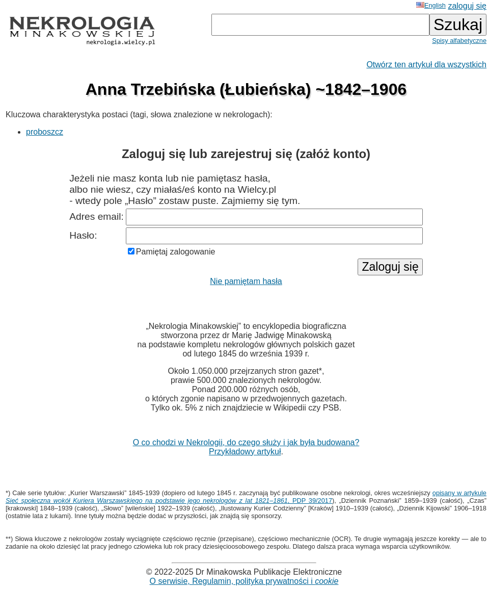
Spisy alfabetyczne (459, 40)
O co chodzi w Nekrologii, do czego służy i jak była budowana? (246, 442)
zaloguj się (467, 6)
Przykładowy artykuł (245, 451)
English (431, 5)
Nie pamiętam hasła (246, 281)
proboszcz (44, 131)
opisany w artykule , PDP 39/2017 (246, 496)
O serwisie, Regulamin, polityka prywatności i (244, 581)
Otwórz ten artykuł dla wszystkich (426, 64)
